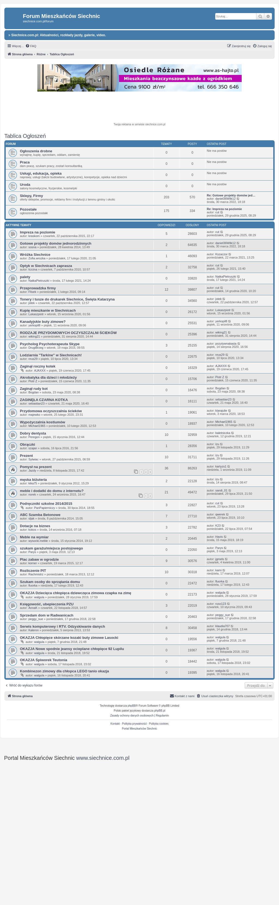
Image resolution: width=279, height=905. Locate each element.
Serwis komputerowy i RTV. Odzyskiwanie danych (62, 626)
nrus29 (33, 358)
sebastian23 (36, 403)
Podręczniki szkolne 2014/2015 (46, 504)
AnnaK (32, 607)
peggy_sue (35, 619)
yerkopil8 (34, 325)
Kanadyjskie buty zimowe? (43, 322)
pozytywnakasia (225, 343)
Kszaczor (221, 254)
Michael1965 (36, 425)
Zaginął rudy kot (34, 389)
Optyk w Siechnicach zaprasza (46, 266)
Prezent (26, 456)
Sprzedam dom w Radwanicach (46, 615)
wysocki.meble (38, 540)
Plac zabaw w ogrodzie (39, 559)
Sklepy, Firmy (31, 196)
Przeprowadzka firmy (38, 288)
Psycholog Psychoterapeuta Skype (50, 344)
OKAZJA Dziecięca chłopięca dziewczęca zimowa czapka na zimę (75, 593)
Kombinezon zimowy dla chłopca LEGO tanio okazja (64, 671)
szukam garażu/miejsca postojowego (51, 548)
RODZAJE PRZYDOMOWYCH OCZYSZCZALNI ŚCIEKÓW (68, 333)
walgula (39, 597)
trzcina (32, 269)
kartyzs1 (220, 466)
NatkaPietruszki (38, 280)
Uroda (25, 185)
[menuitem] (30, 46)
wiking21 (34, 336)
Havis (219, 536)
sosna (32, 247)
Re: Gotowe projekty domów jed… (231, 195)
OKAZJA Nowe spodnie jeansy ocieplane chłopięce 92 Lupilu (72, 649)
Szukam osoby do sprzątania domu (50, 582)
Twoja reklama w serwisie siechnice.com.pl (139, 124)
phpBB (132, 705)
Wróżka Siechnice (35, 255)
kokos (32, 529)
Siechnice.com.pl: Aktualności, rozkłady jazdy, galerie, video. (57, 35)
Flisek (32, 291)
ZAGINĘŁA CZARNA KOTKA (44, 400)
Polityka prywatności (134, 723)
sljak (31, 518)
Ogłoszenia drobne (36, 151)
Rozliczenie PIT (33, 571)
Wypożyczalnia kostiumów (42, 422)
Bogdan (33, 392)
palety (25, 277)
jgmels (219, 559)
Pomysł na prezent (36, 467)
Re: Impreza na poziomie (224, 209)
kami (218, 570)
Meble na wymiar (34, 537)
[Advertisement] (139, 108)
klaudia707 (222, 626)
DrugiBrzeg (35, 347)
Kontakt (115, 723)
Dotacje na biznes (35, 526)
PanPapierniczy (44, 507)
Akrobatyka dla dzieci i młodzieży (48, 377)
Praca (25, 162)
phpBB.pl (159, 710)
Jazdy (32, 470)
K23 (218, 525)
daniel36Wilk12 (225, 198)
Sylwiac (33, 459)
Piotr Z (32, 381)
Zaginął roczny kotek (37, 366)
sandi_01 (221, 490)
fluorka (32, 585)
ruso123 (220, 603)
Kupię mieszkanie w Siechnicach (48, 310)
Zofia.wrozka (36, 258)
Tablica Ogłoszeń (25, 136)
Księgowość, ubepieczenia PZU (47, 604)
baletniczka (222, 433)
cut (217, 212)
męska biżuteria (33, 480)
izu (217, 444)
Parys (32, 552)
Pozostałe (28, 209)
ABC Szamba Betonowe (40, 515)
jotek (31, 303)
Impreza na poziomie (37, 232)
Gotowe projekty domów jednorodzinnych (55, 243)
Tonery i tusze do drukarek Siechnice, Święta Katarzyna (67, 299)
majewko (34, 414)
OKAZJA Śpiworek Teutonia (43, 660)
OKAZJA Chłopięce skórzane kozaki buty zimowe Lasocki (69, 638)
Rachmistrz (35, 574)
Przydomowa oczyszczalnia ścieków (51, 411)
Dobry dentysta (33, 433)
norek (32, 494)
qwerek (220, 514)
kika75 (32, 483)
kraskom (34, 236)
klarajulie (221, 410)
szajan (32, 448)
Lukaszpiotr (36, 314)
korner (32, 563)
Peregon (34, 437)
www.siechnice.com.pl (103, 758)
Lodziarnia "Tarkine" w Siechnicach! (51, 355)
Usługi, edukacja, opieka (41, 173)
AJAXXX (40, 370)
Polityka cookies (159, 723)
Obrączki (27, 444)
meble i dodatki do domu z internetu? (52, 491)
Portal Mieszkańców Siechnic (139, 728)
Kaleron (33, 630)
